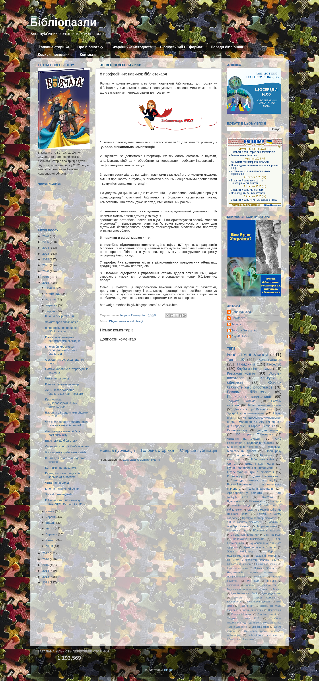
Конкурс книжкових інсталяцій (254, 480)
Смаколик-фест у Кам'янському (67, 446)
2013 (46, 576)
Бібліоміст (267, 455)
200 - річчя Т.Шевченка (254, 434)
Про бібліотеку (90, 47)
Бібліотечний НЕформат (181, 47)
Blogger (169, 669)
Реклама (259, 576)
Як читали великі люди (260, 631)
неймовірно (254, 635)
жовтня (51, 299)
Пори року (273, 451)
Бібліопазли (63, 22)
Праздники (246, 364)
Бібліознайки (257, 501)
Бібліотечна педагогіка (267, 530)
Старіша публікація (198, 450)
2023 (46, 253)
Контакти (88, 54)
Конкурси (276, 501)
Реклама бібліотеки (246, 392)
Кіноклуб (274, 364)
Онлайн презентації (252, 610)
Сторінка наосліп (267, 614)
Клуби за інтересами (254, 369)
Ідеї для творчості (269, 430)
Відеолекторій (236, 501)
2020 (46, 271)
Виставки (268, 497)
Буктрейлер (242, 455)
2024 (46, 247)
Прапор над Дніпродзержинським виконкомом (61, 403)
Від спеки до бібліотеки (61, 440)
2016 (46, 559)
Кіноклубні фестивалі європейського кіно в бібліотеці (61, 350)
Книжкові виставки (237, 568)
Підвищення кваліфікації (126, 321)
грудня (51, 287)
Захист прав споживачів (61, 322)
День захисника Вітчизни (260, 547)
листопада (53, 293)
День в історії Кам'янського (254, 409)
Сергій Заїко (240, 336)
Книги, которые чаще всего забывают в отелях (63, 475)
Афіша (250, 585)
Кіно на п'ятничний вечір (62, 384)
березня (52, 534)
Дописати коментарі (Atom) (141, 459)
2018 (46, 282)
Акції (250, 509)
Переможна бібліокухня (248, 539)
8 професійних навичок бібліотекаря (61, 329)
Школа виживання (261, 488)
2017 (46, 553)
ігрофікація (233, 585)
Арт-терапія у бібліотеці (245, 492)
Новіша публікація (117, 450)
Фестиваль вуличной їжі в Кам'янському (63, 433)
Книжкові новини (241, 373)
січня (50, 546)
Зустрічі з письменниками (245, 413)
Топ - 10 (235, 360)
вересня (52, 305)
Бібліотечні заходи (247, 354)
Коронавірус (235, 476)
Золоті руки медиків (58, 494)
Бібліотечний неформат (264, 405)
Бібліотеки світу (262, 459)
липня (50, 511)
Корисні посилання (55, 54)
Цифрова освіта (260, 626)
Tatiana (236, 324)
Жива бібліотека (240, 551)
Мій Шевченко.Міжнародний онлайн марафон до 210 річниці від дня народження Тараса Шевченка (254, 422)
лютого (51, 540)
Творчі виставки (267, 526)
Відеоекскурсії (268, 585)
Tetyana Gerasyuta (244, 330)
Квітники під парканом (60, 467)
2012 (46, 582)
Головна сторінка (54, 47)
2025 (46, 242)
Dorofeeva (238, 318)
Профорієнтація (236, 576)
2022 (46, 259)
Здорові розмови (264, 597)
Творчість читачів (241, 401)
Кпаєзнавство (234, 601)
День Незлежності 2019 (244, 593)
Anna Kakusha (241, 312)
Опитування (274, 610)
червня (51, 517)
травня (51, 522)
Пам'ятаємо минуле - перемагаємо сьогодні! (62, 339)
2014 (46, 570)
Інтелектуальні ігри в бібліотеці (250, 472)
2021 (46, 265)
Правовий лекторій (265, 555)
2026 (46, 236)
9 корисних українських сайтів (66, 452)
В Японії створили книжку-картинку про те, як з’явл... (65, 501)
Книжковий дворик (266, 564)
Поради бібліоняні (227, 47)
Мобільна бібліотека (265, 568)
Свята (231, 463)
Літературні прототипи (245, 534)
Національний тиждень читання (249, 572)
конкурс (271, 580)
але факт (253, 580)
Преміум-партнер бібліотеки (259, 518)
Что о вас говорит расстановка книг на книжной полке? (66, 423)
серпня (51, 311)
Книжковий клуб (238, 430)
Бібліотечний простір (239, 564)
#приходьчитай (236, 530)
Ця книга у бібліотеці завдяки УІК (251, 560)
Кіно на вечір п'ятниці (60, 316)
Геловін (277, 589)
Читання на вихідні (58, 378)
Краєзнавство (270, 360)
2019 (46, 277)
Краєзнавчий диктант (259, 601)
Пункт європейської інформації (250, 467)
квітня (50, 528)
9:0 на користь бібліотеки (244, 522)
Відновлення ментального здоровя (247, 589)
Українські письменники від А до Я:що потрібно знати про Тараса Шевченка (254, 622)
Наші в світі (247, 605)
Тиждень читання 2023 (243, 618)
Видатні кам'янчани (259, 463)
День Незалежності (267, 476)
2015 (46, 565)
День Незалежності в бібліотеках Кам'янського (64, 391)
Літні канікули (272, 534)
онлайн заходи (241, 505)
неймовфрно (234, 635)
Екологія (238, 597)
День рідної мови (271, 593)
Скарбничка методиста (131, 47)
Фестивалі (234, 459)
